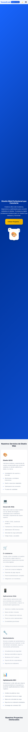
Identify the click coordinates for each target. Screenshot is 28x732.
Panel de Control (15, 2)
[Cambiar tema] (22, 2)
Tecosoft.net (5, 2)
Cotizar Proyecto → (14, 221)
